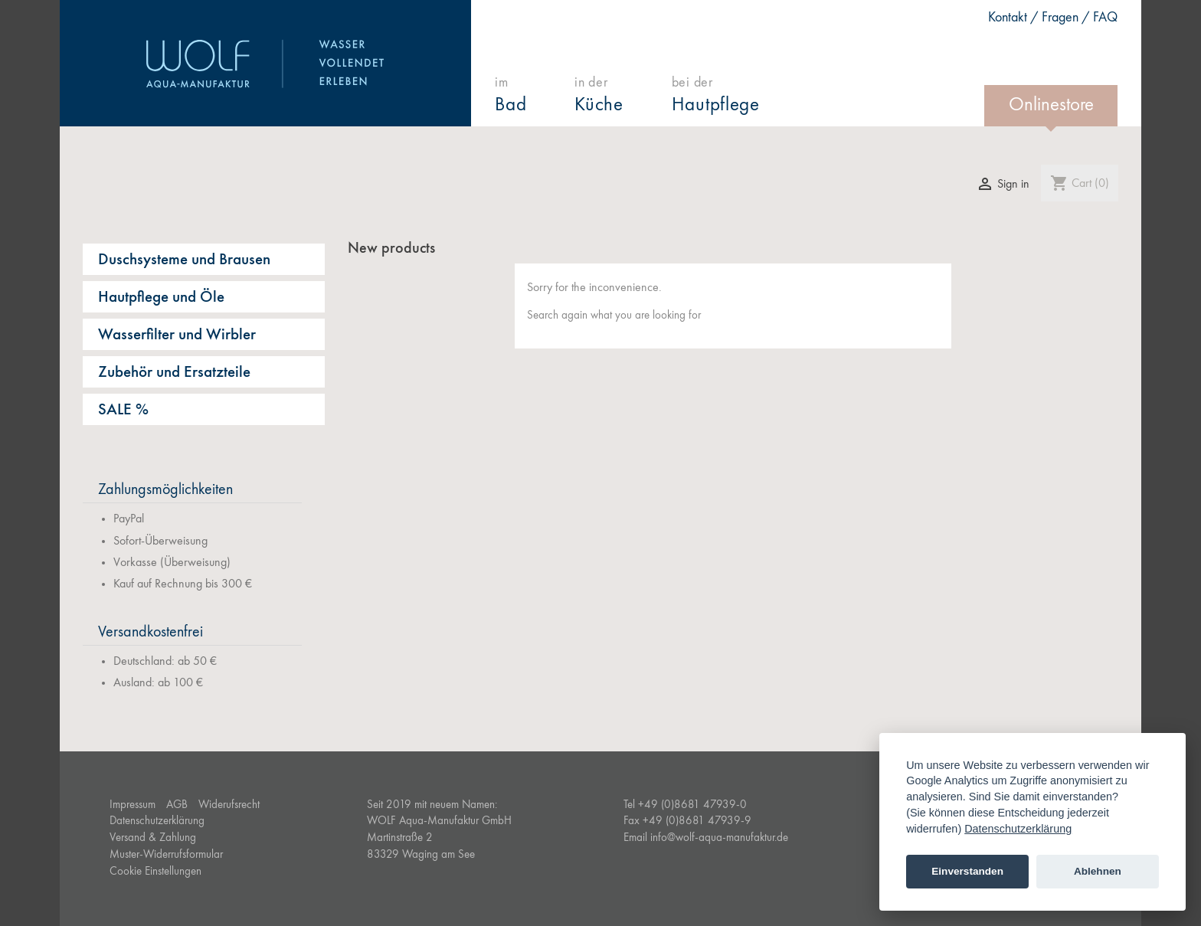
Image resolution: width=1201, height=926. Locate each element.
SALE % (123, 410)
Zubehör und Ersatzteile (174, 373)
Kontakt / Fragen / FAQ (1053, 18)
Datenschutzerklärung (157, 821)
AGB (177, 805)
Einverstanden (967, 871)
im (511, 95)
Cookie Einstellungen (155, 872)
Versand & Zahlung (153, 838)
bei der (716, 95)
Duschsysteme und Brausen (184, 260)
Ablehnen (1097, 871)
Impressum (132, 805)
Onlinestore (1051, 105)
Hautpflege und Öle (161, 298)
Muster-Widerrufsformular (166, 855)
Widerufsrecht (229, 805)
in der (599, 95)
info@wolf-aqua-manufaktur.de (719, 838)
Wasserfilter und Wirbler (177, 335)
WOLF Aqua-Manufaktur (265, 63)
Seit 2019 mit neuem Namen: (432, 805)
